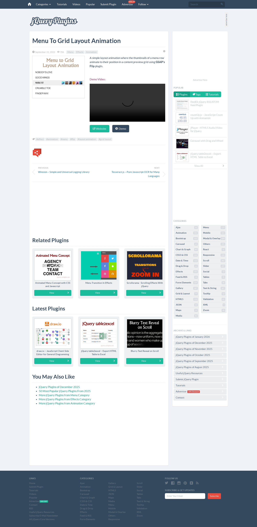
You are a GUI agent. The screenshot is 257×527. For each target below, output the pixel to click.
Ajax (187, 227)
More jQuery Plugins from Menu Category (64, 395)
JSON (187, 304)
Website (99, 128)
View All (209, 165)
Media (187, 315)
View (59, 292)
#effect (40, 139)
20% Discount (193, 392)
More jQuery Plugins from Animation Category (67, 403)
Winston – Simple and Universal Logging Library (63, 172)
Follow (143, 4)
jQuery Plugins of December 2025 (59, 386)
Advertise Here (200, 80)
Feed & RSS (187, 277)
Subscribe (214, 496)
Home (32, 483)
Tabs (214, 282)
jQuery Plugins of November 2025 (200, 348)
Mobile (214, 232)
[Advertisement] (98, 207)
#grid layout (105, 139)
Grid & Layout (187, 293)
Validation (214, 299)
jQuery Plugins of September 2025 (200, 361)
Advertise (128, 3)
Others (214, 244)
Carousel (187, 244)
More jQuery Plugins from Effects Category (65, 399)
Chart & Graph (187, 249)
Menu (70, 52)
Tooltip (214, 293)
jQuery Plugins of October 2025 (200, 354)
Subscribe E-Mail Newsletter (43, 515)
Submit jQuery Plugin (200, 379)
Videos (76, 4)
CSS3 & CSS (187, 255)
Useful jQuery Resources (200, 373)
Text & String (214, 288)
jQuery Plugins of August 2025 (200, 367)
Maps (187, 310)
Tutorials (62, 4)
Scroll (214, 260)
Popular (90, 4)
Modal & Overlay (214, 238)
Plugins (182, 94)
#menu (64, 139)
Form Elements (187, 282)
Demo (120, 128)
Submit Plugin (108, 4)
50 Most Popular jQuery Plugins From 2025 (65, 391)
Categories (43, 4)
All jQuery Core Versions (42, 519)
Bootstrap (187, 238)
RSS (31, 508)
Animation (91, 52)
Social (214, 271)
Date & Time (187, 260)
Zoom (214, 310)
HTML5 (187, 299)
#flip (72, 139)
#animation (52, 139)
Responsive (214, 255)
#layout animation (87, 139)
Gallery (187, 288)
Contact (200, 397)
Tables (214, 277)
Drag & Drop (187, 266)
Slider (214, 266)
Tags (197, 94)
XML (214, 304)
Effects (79, 52)
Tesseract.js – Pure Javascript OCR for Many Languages (136, 174)
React (214, 249)
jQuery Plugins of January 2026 (200, 336)
